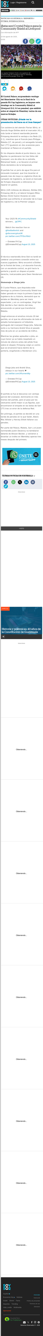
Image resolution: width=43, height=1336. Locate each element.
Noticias (19, 1297)
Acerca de (37, 1298)
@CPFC (18, 222)
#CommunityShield (27, 219)
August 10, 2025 (28, 244)
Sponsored (7, 1311)
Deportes (29, 18)
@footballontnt (12, 230)
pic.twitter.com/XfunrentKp (18, 373)
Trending (14, 1304)
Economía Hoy (9, 1297)
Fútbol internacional (13, 21)
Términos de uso (35, 1304)
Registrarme (21, 3)
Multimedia (17, 1307)
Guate (5, 1301)
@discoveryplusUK (14, 233)
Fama (18, 1301)
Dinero (11, 1301)
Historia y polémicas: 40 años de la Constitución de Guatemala (21, 630)
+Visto (21, 528)
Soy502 (6, 1294)
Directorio (37, 1306)
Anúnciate (37, 1295)
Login (12, 3)
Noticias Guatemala (11, 18)
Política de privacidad (33, 1301)
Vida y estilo (7, 1307)
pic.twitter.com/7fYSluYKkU (18, 236)
